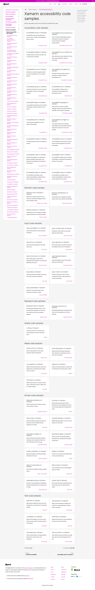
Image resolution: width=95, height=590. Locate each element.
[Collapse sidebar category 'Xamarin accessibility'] (18, 30)
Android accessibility (11, 12)
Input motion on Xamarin (12, 165)
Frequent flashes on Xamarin (11, 136)
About (62, 567)
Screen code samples (81, 20)
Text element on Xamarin (12, 209)
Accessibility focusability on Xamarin (12, 54)
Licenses (63, 576)
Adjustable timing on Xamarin (12, 98)
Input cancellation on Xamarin (12, 143)
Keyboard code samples (81, 15)
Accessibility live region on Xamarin (13, 74)
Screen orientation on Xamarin (12, 197)
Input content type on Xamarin (12, 147)
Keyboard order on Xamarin (13, 174)
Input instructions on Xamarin (12, 157)
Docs (59, 4)
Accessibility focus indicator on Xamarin (12, 51)
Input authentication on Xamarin (12, 140)
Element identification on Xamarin (13, 126)
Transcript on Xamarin (12, 217)
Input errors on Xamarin (12, 151)
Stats (55, 4)
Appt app (63, 574)
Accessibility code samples (82, 10)
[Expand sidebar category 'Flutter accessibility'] (18, 14)
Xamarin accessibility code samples (11, 32)
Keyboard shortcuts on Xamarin (12, 177)
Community (64, 569)
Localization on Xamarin (12, 184)
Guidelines (64, 4)
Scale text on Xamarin (12, 192)
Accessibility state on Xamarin (12, 91)
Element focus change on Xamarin (13, 123)
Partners (76, 4)
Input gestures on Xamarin (13, 154)
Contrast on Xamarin (11, 111)
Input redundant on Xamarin (11, 171)
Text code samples (80, 21)
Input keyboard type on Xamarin (12, 160)
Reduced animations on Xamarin (12, 187)
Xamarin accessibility (11, 29)
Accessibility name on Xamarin (12, 81)
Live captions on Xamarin (12, 182)
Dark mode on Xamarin (12, 113)
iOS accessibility (9, 16)
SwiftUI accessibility (10, 27)
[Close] (93, 1)
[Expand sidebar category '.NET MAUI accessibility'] (18, 22)
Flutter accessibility (10, 14)
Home (50, 4)
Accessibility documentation (12, 9)
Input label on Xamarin (12, 163)
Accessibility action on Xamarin (12, 36)
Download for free (54, 1)
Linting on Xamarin (11, 179)
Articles (70, 4)
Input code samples (81, 13)
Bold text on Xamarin (12, 106)
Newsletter (63, 572)
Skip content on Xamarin (12, 205)
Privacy (63, 579)
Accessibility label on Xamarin (12, 64)
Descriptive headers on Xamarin (12, 116)
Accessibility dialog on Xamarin (12, 44)
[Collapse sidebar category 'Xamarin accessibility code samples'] (18, 32)
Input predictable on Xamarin (11, 168)
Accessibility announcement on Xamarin (11, 40)
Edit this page (28, 548)
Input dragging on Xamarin (13, 149)
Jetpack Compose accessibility (10, 19)
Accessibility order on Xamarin (12, 85)
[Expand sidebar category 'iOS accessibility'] (18, 16)
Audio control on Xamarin (13, 101)
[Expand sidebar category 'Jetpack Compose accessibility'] (18, 19)
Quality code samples (81, 16)
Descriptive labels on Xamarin (11, 119)
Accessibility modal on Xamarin (12, 78)
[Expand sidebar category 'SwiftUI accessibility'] (18, 28)
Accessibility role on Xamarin (11, 88)
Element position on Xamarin (11, 133)
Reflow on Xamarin (11, 189)
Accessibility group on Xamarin (12, 57)
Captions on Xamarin (11, 109)
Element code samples (81, 11)
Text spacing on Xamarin (12, 211)
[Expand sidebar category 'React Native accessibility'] (18, 24)
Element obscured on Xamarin (12, 130)
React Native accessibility (9, 25)
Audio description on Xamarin (11, 104)
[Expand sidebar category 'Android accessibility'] (18, 12)
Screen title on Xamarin (12, 199)
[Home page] (25, 9)
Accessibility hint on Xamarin (11, 61)
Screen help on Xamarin (12, 194)
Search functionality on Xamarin (12, 202)
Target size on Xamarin (12, 207)
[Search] (86, 4)
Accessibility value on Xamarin (12, 95)
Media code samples (81, 18)
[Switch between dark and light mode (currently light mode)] (80, 4)
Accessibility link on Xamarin (11, 71)
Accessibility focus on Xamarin (12, 47)
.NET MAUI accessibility (11, 22)
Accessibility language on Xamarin (13, 68)
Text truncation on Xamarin (11, 214)
